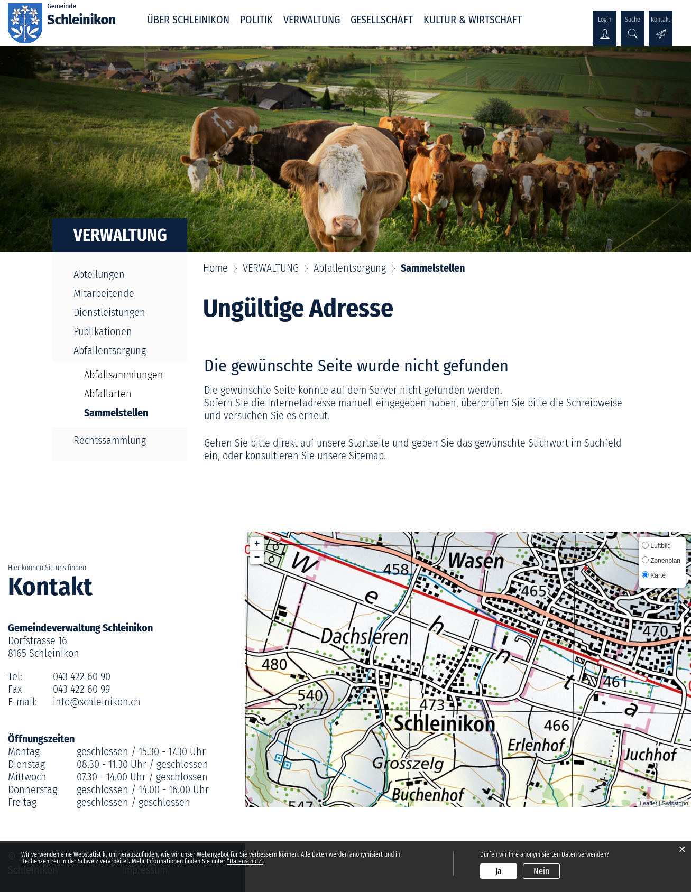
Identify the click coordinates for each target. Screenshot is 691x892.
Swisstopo (675, 803)
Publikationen (102, 331)
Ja (498, 871)
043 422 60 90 (81, 676)
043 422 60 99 (81, 689)
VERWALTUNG (311, 19)
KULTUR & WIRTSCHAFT (472, 19)
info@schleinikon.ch (97, 701)
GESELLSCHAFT (382, 19)
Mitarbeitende (103, 293)
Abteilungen (99, 274)
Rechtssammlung (109, 440)
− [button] (257, 557)
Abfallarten (108, 393)
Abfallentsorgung (109, 350)
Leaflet (648, 803)
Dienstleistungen (109, 312)
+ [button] (257, 543)
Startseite (369, 442)
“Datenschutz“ (245, 861)
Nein (541, 871)
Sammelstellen (126, 412)
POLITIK (256, 19)
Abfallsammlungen (123, 374)
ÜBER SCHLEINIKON (188, 19)
